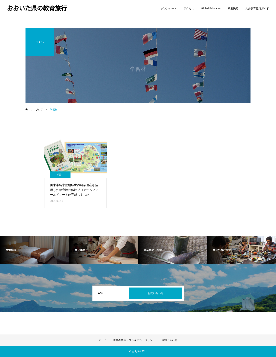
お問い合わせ (156, 293)
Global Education (211, 8)
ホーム (103, 340)
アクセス (189, 8)
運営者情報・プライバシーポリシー (134, 340)
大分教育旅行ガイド (257, 8)
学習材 (60, 174)
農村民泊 (233, 8)
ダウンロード (169, 8)
